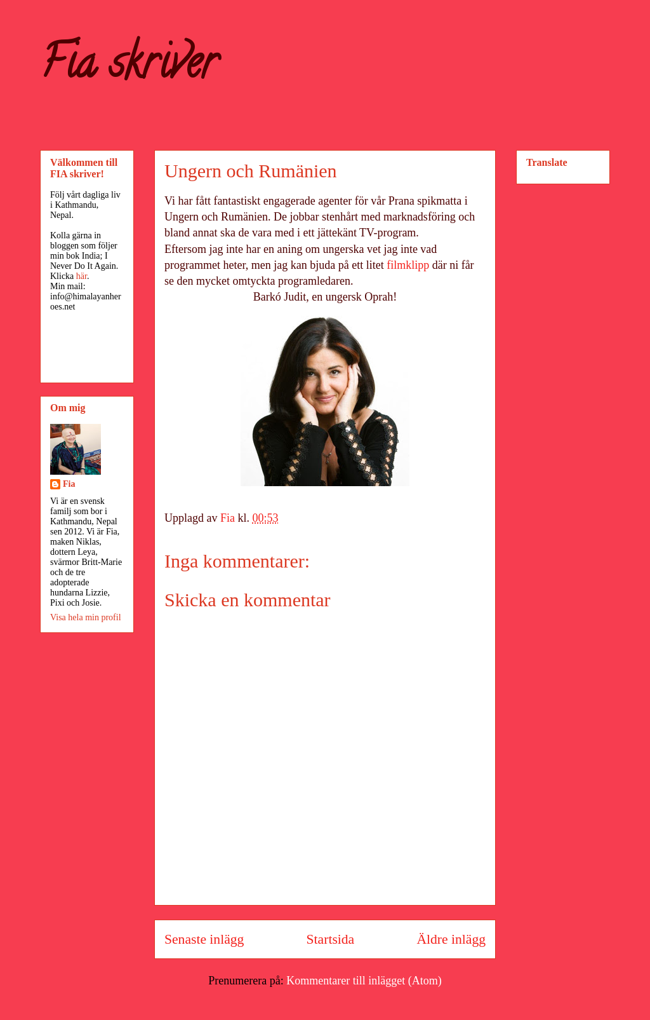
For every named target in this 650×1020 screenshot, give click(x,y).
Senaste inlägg (204, 939)
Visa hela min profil (85, 617)
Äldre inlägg (451, 939)
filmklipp (408, 265)
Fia (69, 484)
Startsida (331, 939)
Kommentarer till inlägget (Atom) (363, 980)
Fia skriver (128, 67)
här (81, 276)
